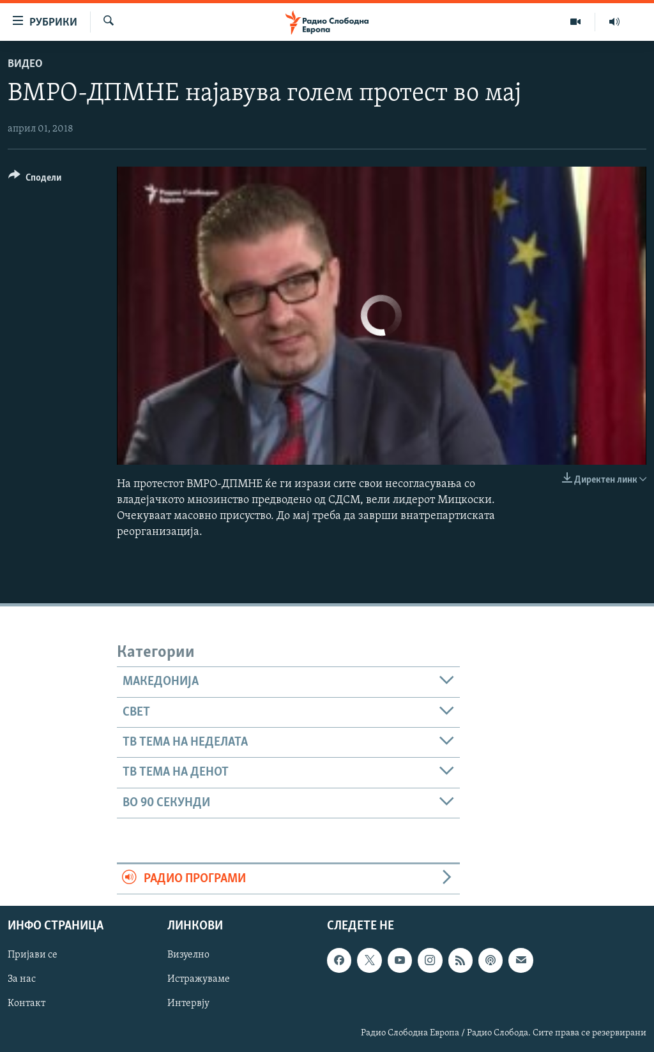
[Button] (34, 180)
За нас (22, 980)
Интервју (188, 1004)
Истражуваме (198, 980)
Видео (25, 64)
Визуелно (188, 956)
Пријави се (32, 956)
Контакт (26, 1004)
